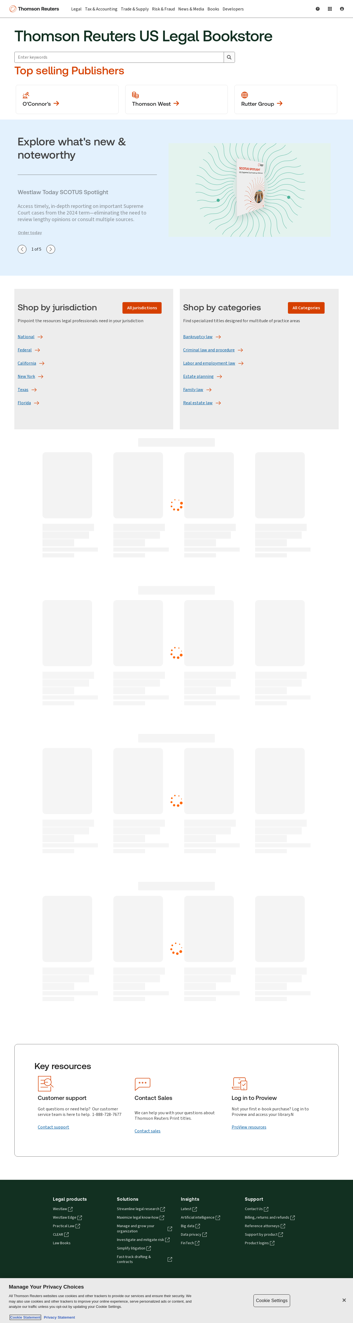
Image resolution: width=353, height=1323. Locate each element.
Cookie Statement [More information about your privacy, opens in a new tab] (25, 1317)
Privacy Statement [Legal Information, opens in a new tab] (58, 1317)
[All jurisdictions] (142, 308)
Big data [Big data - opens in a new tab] (190, 1226)
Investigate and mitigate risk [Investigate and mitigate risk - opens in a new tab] (143, 1239)
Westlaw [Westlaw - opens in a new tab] (63, 1209)
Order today (30, 232)
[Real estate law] (197, 402)
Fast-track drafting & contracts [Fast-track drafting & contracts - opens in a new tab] (144, 1259)
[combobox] (124, 57)
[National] (26, 336)
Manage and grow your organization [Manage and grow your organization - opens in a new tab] (144, 1229)
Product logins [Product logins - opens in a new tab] (259, 1243)
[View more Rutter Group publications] (285, 99)
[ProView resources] (249, 1127)
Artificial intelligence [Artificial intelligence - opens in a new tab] (200, 1217)
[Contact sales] (147, 1131)
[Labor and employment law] (209, 363)
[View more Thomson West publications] (176, 99)
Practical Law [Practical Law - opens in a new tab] (66, 1226)
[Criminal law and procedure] (209, 350)
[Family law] (193, 389)
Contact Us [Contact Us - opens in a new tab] (256, 1209)
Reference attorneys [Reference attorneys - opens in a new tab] (265, 1226)
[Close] (344, 1300)
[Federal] (25, 350)
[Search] (229, 57)
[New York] (26, 376)
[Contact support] (53, 1127)
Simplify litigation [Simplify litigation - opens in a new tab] (134, 1248)
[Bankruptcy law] (197, 336)
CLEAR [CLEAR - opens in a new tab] (61, 1234)
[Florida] (24, 402)
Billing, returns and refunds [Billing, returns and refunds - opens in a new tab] (270, 1217)
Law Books (62, 1243)
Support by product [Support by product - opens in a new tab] (264, 1234)
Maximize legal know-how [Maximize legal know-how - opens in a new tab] (140, 1217)
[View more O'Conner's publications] (67, 99)
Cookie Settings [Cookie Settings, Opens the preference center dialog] (271, 1300)
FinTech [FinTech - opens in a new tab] (190, 1243)
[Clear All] (218, 57)
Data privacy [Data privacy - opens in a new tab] (194, 1234)
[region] (176, 1300)
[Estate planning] (198, 376)
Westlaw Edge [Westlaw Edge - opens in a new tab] (67, 1217)
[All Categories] (306, 308)
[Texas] (23, 389)
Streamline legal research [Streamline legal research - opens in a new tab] (141, 1209)
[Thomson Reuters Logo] (35, 8)
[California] (27, 363)
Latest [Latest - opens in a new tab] (189, 1209)
